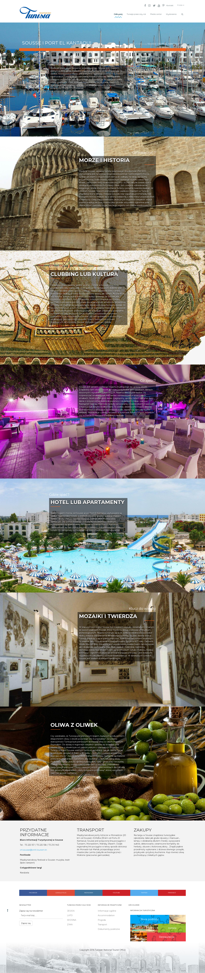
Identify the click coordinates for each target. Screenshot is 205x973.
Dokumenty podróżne (109, 928)
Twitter (144, 891)
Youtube (116, 891)
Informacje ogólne (107, 909)
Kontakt (167, 6)
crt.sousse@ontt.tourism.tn (33, 848)
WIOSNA (71, 918)
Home (132, 42)
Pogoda (102, 918)
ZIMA (70, 923)
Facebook (33, 891)
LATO (70, 914)
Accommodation (106, 914)
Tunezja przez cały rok (136, 14)
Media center (156, 14)
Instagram (88, 891)
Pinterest (172, 891)
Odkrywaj (118, 14)
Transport (102, 923)
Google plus (61, 891)
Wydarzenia (171, 14)
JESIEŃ (70, 909)
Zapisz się (26, 922)
